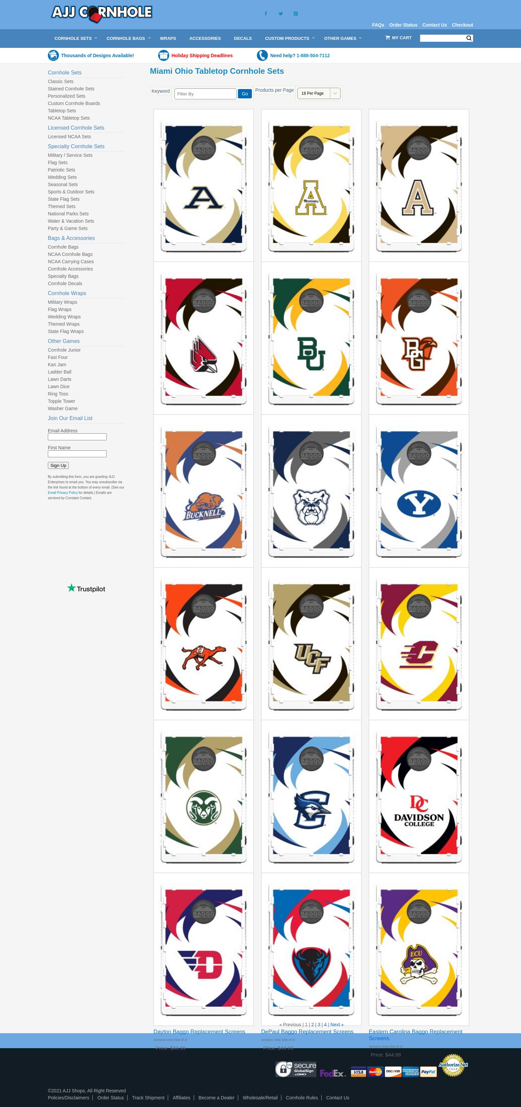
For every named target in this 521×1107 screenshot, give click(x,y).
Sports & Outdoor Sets (71, 191)
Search (469, 38)
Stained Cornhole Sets (71, 88)
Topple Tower (61, 401)
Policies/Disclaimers (68, 1097)
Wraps (168, 38)
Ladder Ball (59, 372)
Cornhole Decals (65, 283)
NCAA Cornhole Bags (70, 254)
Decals (243, 38)
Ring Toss (58, 393)
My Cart (402, 37)
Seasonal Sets (63, 184)
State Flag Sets (64, 199)
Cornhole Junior (64, 350)
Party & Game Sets (68, 228)
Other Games (340, 38)
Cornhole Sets (73, 38)
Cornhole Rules (302, 1097)
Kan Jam (57, 364)
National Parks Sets (68, 213)
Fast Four (58, 357)
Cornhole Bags (126, 38)
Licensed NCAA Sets (69, 136)
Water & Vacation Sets (71, 221)
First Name (59, 447)
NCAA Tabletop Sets (69, 118)
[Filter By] (205, 93)
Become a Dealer (217, 1097)
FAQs (378, 25)
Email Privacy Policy (63, 493)
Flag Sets (57, 162)
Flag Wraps (59, 309)
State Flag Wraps (66, 331)
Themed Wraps (63, 324)
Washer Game (63, 408)
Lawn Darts (59, 379)
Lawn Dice (58, 386)
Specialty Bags (63, 276)
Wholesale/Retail (260, 1097)
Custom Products (287, 38)
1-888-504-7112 (313, 55)
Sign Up (58, 465)
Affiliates (181, 1097)
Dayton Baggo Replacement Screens (199, 1032)
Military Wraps (62, 302)
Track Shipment (148, 1097)
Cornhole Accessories (70, 269)
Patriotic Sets (61, 169)
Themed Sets (61, 206)
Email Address (62, 430)
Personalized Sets (66, 96)
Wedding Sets (62, 177)
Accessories (205, 38)
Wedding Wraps (64, 316)
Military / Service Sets (70, 155)
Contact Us (434, 25)
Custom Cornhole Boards (74, 103)
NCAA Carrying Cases (71, 261)
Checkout (462, 25)
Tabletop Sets (62, 110)
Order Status (403, 25)
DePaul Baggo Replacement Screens (307, 1032)
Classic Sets (60, 81)
